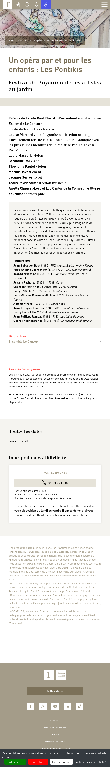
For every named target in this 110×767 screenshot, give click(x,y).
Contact (55, 720)
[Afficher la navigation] (104, 4)
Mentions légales (55, 742)
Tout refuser (38, 762)
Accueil (12, 40)
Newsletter (55, 691)
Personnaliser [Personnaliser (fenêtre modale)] (61, 762)
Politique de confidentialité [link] (90, 762)
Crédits (55, 735)
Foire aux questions (55, 727)
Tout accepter (15, 762)
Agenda (24, 40)
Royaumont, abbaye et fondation (7, 4)
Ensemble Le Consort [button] (23, 341)
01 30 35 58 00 (55, 482)
